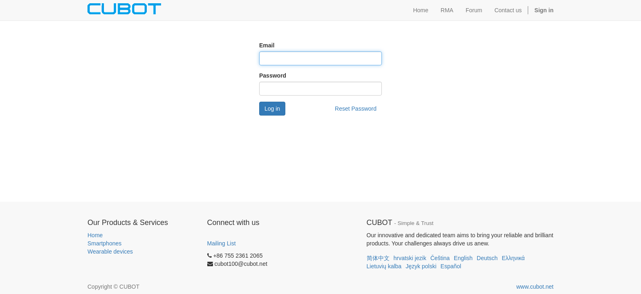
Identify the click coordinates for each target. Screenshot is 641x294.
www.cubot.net (535, 286)
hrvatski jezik (410, 258)
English (463, 258)
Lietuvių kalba (384, 266)
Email (266, 45)
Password (272, 75)
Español (451, 266)
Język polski (421, 266)
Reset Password (356, 108)
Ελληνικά (513, 258)
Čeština (440, 258)
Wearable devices (110, 251)
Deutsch (487, 258)
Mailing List (221, 243)
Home (95, 235)
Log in (272, 108)
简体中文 (378, 258)
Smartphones (104, 243)
